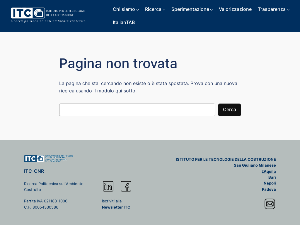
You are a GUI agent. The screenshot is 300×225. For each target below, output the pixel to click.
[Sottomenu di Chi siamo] (137, 9)
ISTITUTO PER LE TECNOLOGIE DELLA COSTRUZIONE (226, 159)
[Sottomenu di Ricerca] (164, 9)
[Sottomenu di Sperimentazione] (211, 9)
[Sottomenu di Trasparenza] (288, 9)
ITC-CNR (34, 171)
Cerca (229, 109)
